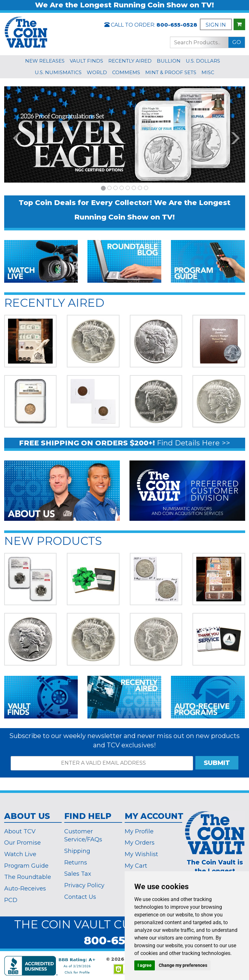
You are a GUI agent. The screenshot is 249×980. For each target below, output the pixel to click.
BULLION (169, 61)
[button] (13, 134)
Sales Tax (77, 873)
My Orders (140, 842)
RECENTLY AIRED (130, 61)
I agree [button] (145, 965)
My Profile (139, 831)
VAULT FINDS (86, 61)
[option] (124, 134)
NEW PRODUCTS (53, 541)
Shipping (77, 851)
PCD (10, 900)
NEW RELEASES (45, 61)
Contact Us (80, 896)
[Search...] (199, 42)
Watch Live (20, 854)
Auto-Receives (25, 888)
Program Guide (26, 865)
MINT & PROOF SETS (170, 72)
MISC (207, 72)
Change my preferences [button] (183, 965)
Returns (75, 862)
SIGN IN (216, 25)
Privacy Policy (84, 885)
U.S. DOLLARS (203, 61)
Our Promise (22, 842)
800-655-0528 (176, 25)
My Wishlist (141, 854)
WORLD (97, 72)
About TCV (20, 831)
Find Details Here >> (193, 443)
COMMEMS (126, 72)
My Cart (136, 865)
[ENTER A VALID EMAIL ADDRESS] (102, 763)
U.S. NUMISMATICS (58, 72)
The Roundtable (27, 877)
